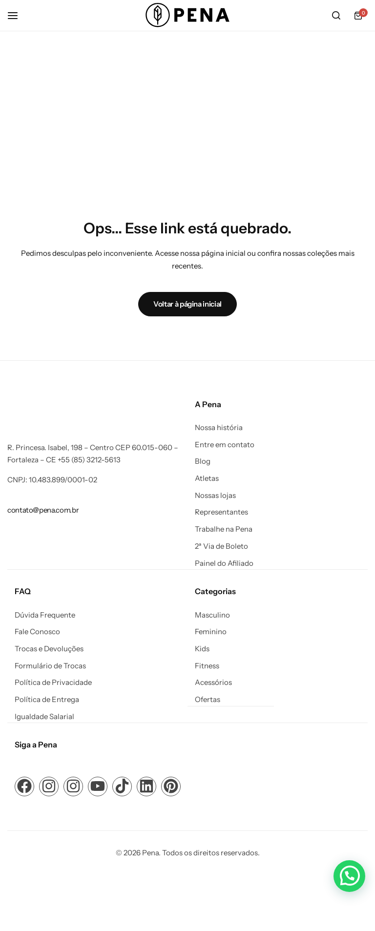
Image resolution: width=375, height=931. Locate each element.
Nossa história (219, 427)
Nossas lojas (215, 495)
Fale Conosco (37, 631)
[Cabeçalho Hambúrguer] (17, 15)
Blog (202, 461)
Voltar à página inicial (187, 304)
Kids (202, 648)
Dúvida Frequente (45, 614)
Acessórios (213, 682)
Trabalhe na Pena (223, 529)
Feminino (211, 631)
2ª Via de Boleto (221, 546)
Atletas (207, 478)
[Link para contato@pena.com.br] (43, 510)
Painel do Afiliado (224, 563)
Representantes (221, 512)
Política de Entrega (47, 699)
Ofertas (207, 699)
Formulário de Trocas (50, 665)
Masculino (212, 614)
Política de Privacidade (53, 682)
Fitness (207, 665)
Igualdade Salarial (44, 716)
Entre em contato (224, 444)
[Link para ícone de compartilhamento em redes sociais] (24, 785)
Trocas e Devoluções (49, 648)
